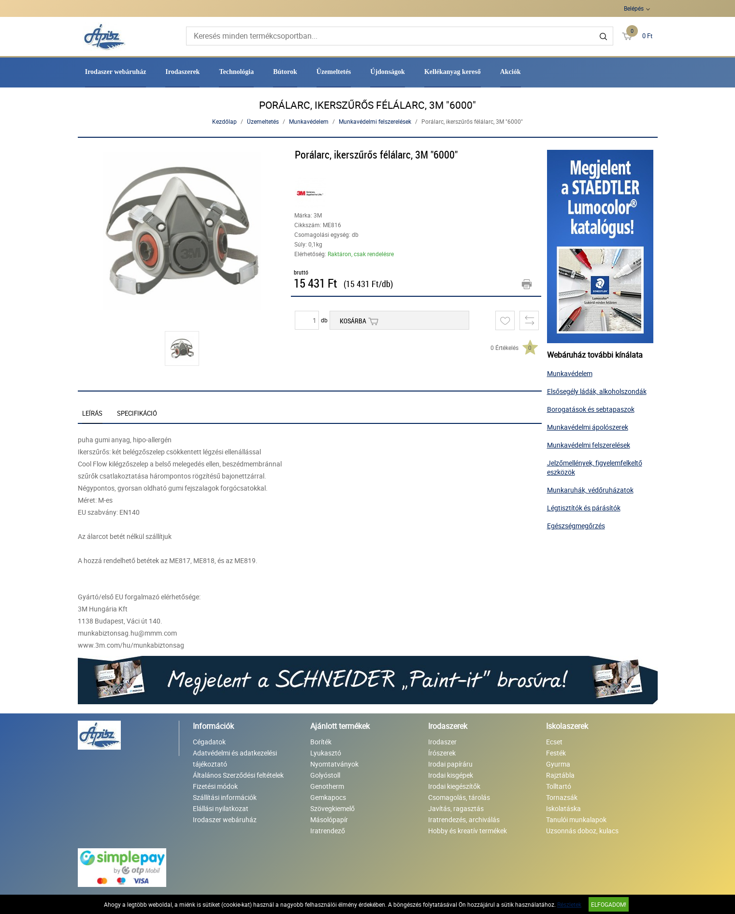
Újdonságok (387, 71)
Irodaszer (442, 741)
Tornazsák (561, 797)
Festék (556, 752)
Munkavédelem (309, 121)
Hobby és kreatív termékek (467, 830)
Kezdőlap (224, 121)
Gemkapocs (328, 797)
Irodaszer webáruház (115, 71)
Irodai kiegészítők (454, 786)
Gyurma (558, 764)
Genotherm (327, 786)
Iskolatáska (563, 808)
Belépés (634, 8)
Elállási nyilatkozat (220, 808)
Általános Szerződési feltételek (238, 775)
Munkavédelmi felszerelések (375, 121)
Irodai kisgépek (450, 775)
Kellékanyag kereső (452, 71)
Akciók (510, 71)
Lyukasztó (325, 752)
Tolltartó (558, 786)
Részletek (569, 904)
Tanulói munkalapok (576, 819)
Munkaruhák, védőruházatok (590, 489)
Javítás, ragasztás (456, 808)
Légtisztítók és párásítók (583, 507)
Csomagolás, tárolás (459, 797)
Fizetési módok (215, 786)
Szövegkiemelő (332, 808)
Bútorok (285, 71)
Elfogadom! (608, 904)
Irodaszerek (182, 71)
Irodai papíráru (450, 764)
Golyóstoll (325, 775)
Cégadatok (209, 741)
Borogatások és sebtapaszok (590, 409)
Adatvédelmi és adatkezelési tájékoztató (235, 758)
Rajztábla (560, 775)
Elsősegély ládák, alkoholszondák (597, 391)
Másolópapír (329, 819)
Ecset (554, 741)
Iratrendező (327, 830)
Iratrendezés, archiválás (464, 819)
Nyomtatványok (334, 764)
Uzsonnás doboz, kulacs (582, 830)
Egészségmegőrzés (576, 525)
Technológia (236, 71)
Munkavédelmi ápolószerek (587, 427)
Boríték (320, 741)
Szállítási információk (225, 797)
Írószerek (442, 752)
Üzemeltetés (334, 71)
